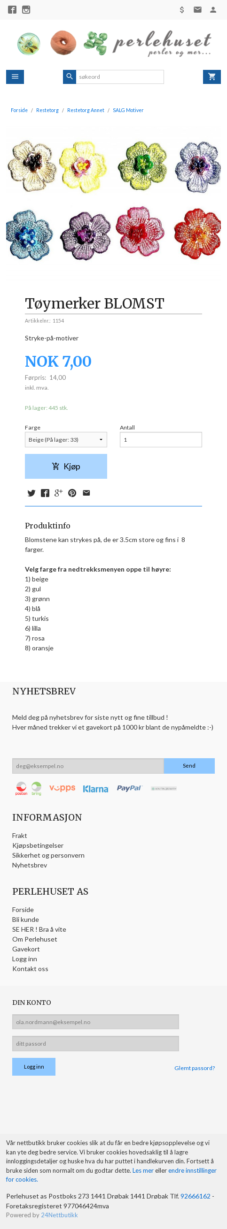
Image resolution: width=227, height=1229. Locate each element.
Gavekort (26, 949)
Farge (32, 427)
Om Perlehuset (34, 939)
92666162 (195, 1196)
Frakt (19, 835)
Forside (19, 110)
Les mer (144, 1170)
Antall (127, 427)
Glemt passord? (194, 1067)
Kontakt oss (30, 969)
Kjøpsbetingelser (37, 845)
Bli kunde (25, 919)
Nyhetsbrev (29, 865)
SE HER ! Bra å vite (39, 929)
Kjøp (66, 466)
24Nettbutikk (59, 1215)
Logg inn (24, 959)
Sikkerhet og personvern (48, 855)
